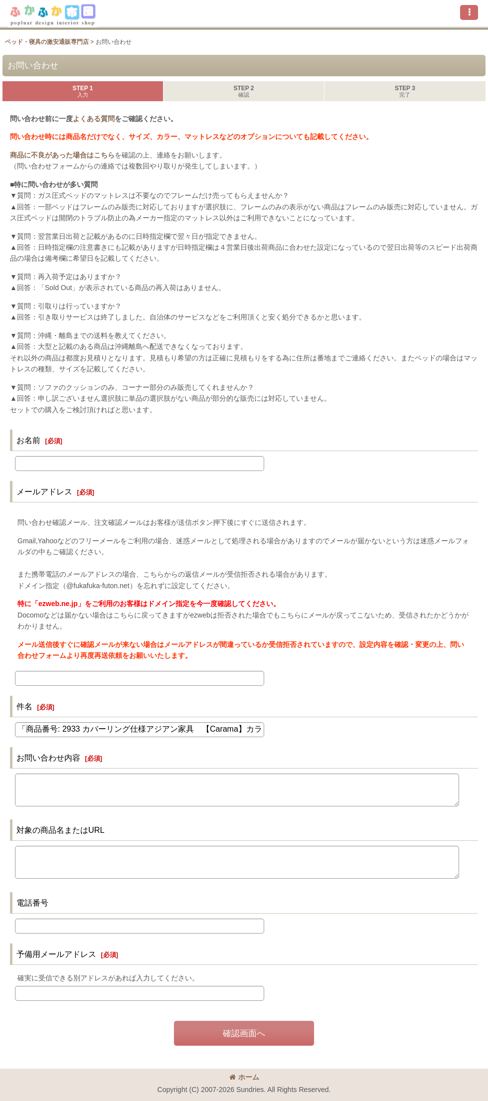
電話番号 (32, 902)
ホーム (244, 1077)
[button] (469, 12)
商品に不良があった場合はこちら (62, 155)
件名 (24, 706)
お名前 (28, 440)
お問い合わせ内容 (48, 757)
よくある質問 (94, 119)
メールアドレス (44, 491)
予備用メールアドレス (56, 953)
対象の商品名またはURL (60, 829)
